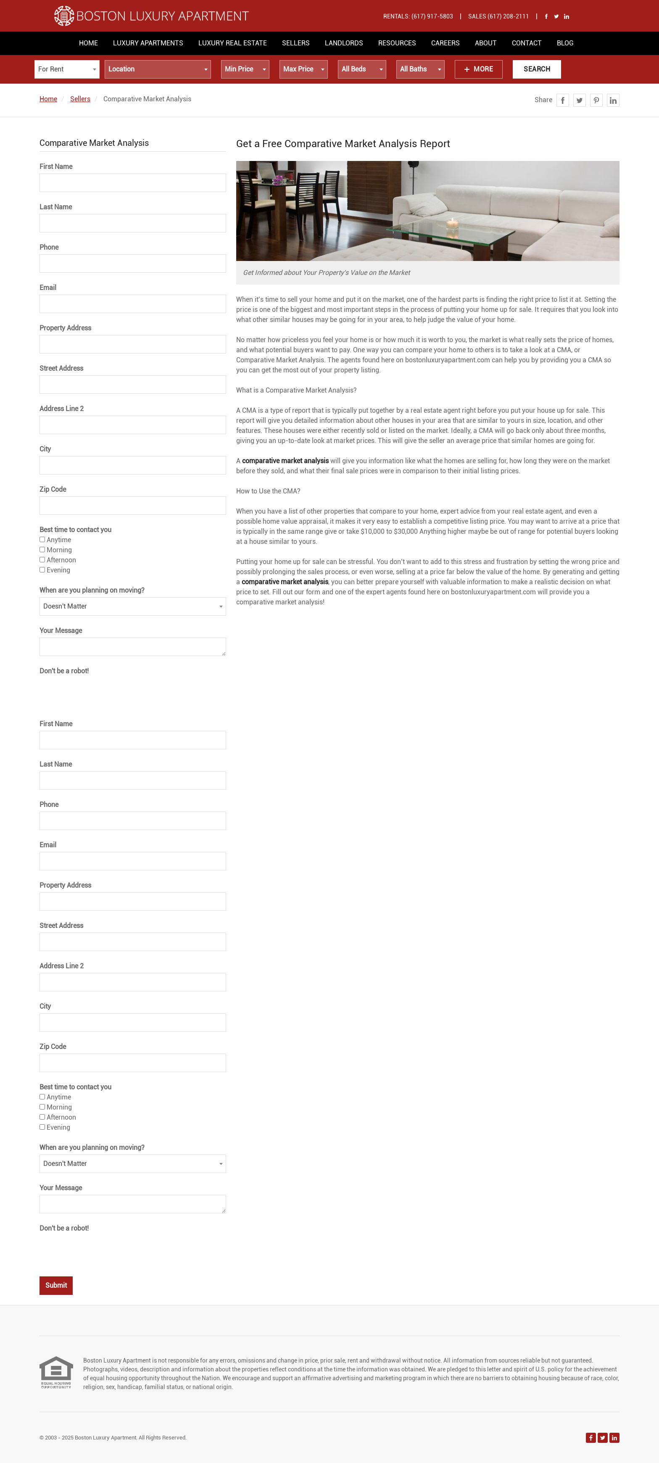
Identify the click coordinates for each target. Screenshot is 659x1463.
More (478, 69)
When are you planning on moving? (92, 590)
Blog (565, 43)
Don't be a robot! (64, 671)
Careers (445, 43)
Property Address (65, 328)
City (45, 449)
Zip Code (53, 489)
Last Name (56, 207)
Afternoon (58, 560)
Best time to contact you (75, 530)
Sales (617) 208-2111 (498, 16)
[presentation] (103, 692)
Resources (397, 43)
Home (88, 43)
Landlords (344, 43)
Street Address (61, 368)
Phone (49, 247)
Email (48, 288)
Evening (55, 570)
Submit (56, 1285)
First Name (56, 167)
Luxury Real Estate (232, 43)
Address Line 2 (62, 409)
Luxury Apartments (148, 43)
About (486, 43)
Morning (56, 550)
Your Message (61, 631)
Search (537, 69)
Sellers (296, 43)
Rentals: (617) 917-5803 (418, 16)
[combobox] (67, 69)
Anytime (55, 540)
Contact (527, 43)
